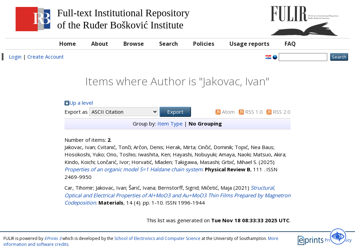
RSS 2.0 (282, 111)
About (99, 44)
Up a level (81, 102)
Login (15, 56)
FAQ (290, 44)
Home (67, 44)
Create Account (45, 56)
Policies (203, 44)
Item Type (170, 123)
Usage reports (249, 44)
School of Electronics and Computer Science (157, 238)
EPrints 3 (52, 238)
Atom (228, 111)
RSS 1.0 (254, 111)
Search (168, 44)
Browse (133, 44)
